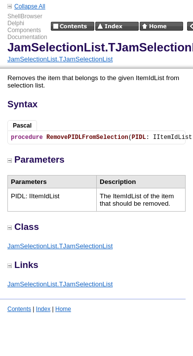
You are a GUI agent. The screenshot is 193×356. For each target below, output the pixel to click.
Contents (19, 309)
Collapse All (29, 6)
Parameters (36, 159)
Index (43, 309)
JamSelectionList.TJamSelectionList (60, 59)
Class (23, 227)
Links (23, 265)
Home (63, 309)
